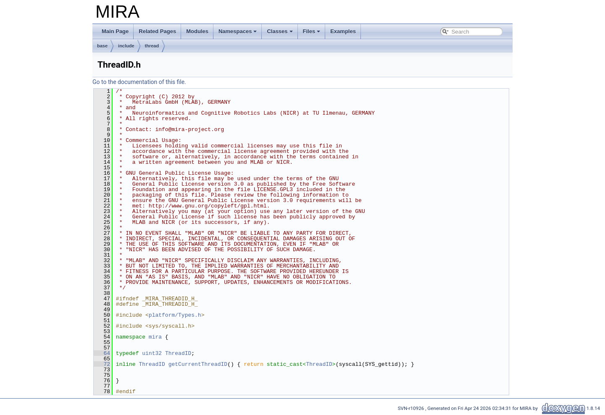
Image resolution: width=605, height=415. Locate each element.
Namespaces (237, 31)
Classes (279, 31)
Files (312, 31)
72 (102, 364)
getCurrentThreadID (197, 364)
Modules (197, 31)
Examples (343, 31)
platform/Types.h (175, 315)
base (102, 45)
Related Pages (157, 31)
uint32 (152, 353)
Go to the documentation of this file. (139, 82)
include (126, 45)
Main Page (115, 31)
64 (102, 353)
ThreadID (178, 353)
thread (152, 45)
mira (155, 337)
